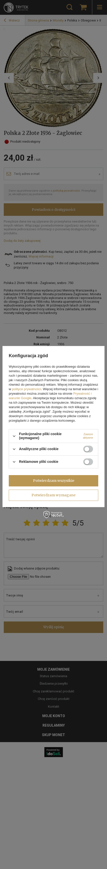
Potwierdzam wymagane (54, 495)
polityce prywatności (26, 389)
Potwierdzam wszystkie (53, 480)
